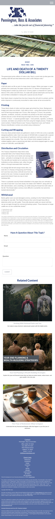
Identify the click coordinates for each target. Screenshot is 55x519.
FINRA (28, 494)
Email (6, 246)
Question (6, 256)
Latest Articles (27, 472)
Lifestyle (27, 470)
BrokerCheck (32, 477)
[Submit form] (7, 272)
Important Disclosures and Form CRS (9, 508)
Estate (27, 463)
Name (6, 235)
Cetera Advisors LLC (40, 492)
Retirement (27, 459)
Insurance (27, 465)
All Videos (27, 473)
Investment (27, 461)
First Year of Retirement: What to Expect (27, 424)
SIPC (31, 494)
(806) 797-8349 (27, 32)
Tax (27, 466)
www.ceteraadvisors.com (6, 505)
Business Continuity (22, 508)
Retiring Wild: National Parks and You (27, 323)
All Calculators (27, 475)
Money (27, 468)
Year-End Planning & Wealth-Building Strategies (27, 373)
